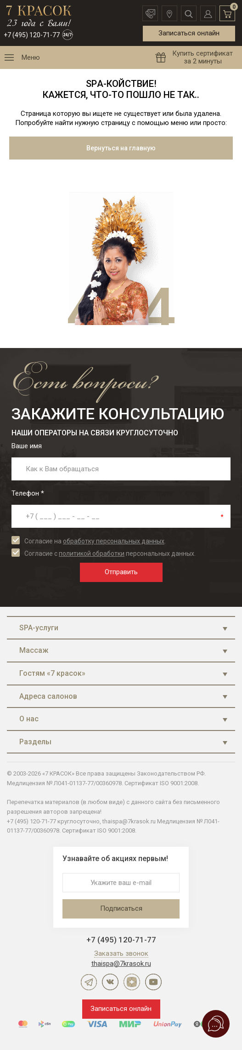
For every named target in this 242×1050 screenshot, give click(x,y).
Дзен (132, 982)
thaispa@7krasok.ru (121, 963)
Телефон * (27, 493)
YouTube (153, 982)
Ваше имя (26, 446)
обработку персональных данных (113, 541)
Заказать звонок (121, 954)
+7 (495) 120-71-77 (32, 35)
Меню (31, 57)
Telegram (88, 982)
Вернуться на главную (121, 148)
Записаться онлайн (188, 33)
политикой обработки (91, 553)
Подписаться (121, 908)
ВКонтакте (110, 982)
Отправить (121, 572)
